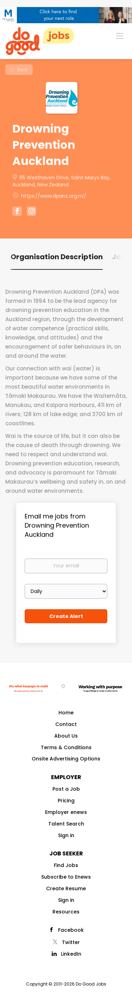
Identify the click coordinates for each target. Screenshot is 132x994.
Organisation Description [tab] (57, 257)
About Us (66, 735)
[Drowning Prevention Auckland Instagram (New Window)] (31, 212)
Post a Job (66, 788)
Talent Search (66, 823)
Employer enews (66, 812)
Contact (66, 724)
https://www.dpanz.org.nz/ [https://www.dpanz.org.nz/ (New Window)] (53, 195)
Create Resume (66, 888)
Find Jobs (66, 865)
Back (21, 69)
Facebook (71, 930)
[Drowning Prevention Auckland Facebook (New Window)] (17, 212)
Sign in (66, 835)
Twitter (71, 942)
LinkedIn (71, 953)
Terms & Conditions (66, 747)
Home (66, 712)
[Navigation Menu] (119, 35)
